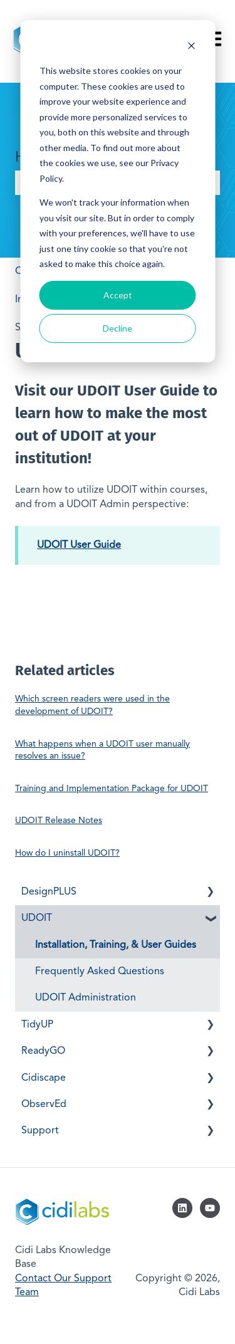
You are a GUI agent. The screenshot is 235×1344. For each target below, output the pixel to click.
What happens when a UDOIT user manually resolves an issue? (102, 750)
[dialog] (117, 191)
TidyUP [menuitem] (37, 1025)
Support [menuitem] (40, 1131)
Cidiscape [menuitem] (43, 1078)
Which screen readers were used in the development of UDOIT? (92, 705)
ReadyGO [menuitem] (43, 1051)
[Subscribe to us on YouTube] (210, 1208)
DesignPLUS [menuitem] (48, 892)
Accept (117, 295)
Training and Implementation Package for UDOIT (111, 788)
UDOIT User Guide (79, 545)
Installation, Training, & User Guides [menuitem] (115, 945)
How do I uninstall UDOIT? (67, 853)
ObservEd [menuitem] (43, 1105)
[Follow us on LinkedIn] (182, 1208)
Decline (117, 328)
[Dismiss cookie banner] (191, 47)
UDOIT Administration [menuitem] (85, 998)
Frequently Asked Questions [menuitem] (99, 972)
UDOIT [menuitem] (36, 918)
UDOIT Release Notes (58, 820)
